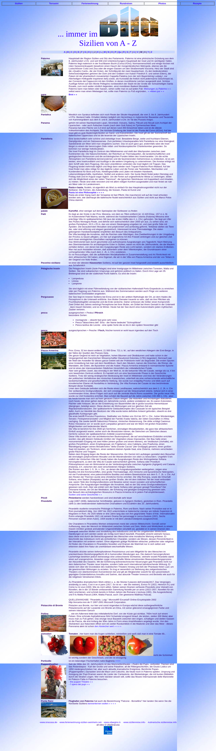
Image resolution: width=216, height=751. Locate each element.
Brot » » (73, 94)
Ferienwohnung (90, 3)
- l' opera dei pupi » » (79, 684)
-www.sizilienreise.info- (134, 722)
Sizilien (19, 3)
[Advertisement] (108, 742)
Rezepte (197, 3)
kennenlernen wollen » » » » (102, 703)
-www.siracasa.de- (48, 722)
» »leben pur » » (156, 91)
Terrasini (53, 3)
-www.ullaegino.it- (112, 722)
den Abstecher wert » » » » (107, 626)
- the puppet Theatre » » (81, 682)
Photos (162, 3)
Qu (119, 52)
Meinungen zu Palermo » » (157, 89)
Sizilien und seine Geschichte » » (85, 494)
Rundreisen (126, 3)
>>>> (117, 661)
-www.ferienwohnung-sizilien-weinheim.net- (80, 722)
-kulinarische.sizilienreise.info (162, 722)
